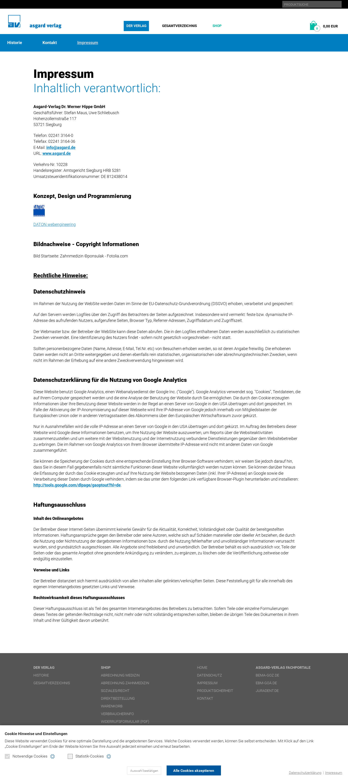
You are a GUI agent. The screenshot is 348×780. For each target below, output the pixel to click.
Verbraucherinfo (117, 713)
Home (202, 667)
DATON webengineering (54, 224)
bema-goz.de (267, 675)
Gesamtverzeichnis (179, 26)
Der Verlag (136, 26)
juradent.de (267, 690)
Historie (14, 43)
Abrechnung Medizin (120, 675)
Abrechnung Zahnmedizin (125, 682)
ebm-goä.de (266, 682)
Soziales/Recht (115, 690)
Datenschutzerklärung (305, 773)
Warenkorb (112, 705)
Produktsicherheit (215, 690)
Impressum (333, 773)
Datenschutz (209, 675)
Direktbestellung (118, 698)
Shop (217, 26)
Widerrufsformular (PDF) (125, 721)
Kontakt (50, 43)
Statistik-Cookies (86, 756)
